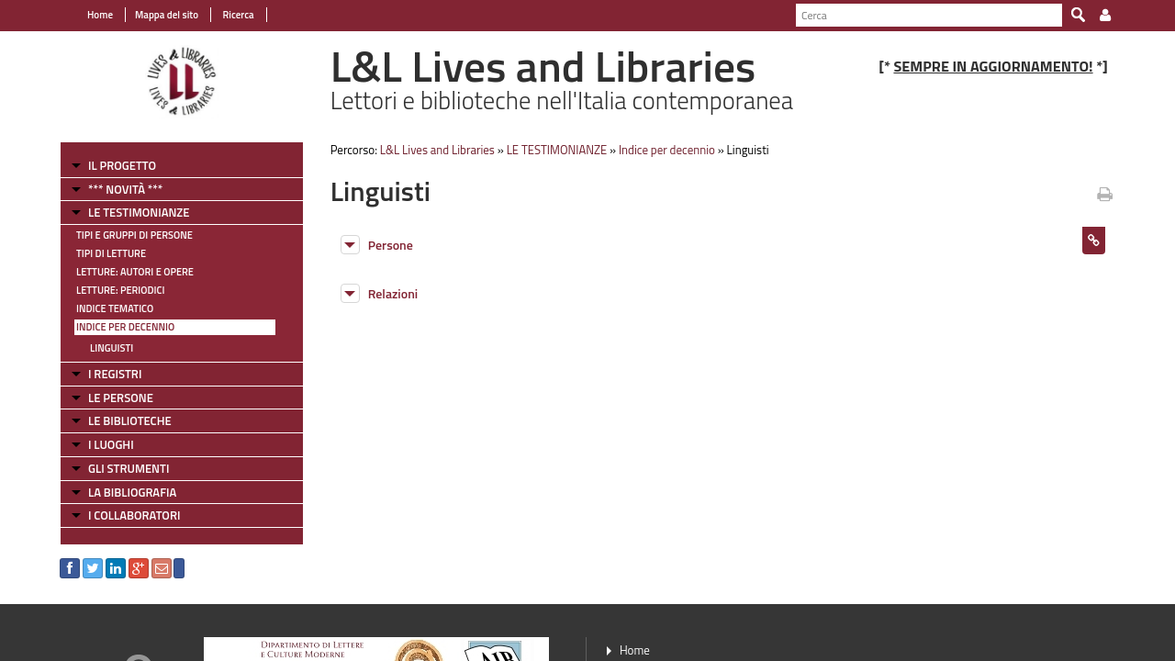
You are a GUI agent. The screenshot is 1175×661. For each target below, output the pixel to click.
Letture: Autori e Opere (135, 271)
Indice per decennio (125, 326)
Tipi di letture (111, 253)
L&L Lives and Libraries (437, 149)
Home (100, 14)
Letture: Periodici (120, 290)
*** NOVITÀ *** (125, 189)
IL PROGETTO (122, 165)
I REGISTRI (114, 373)
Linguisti (111, 348)
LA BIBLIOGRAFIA (132, 492)
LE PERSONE (120, 397)
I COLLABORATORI (134, 515)
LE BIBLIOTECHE (130, 420)
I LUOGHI (111, 444)
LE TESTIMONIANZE (138, 212)
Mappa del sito (166, 14)
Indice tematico (114, 308)
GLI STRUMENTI (128, 468)
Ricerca (237, 14)
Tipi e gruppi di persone (134, 235)
